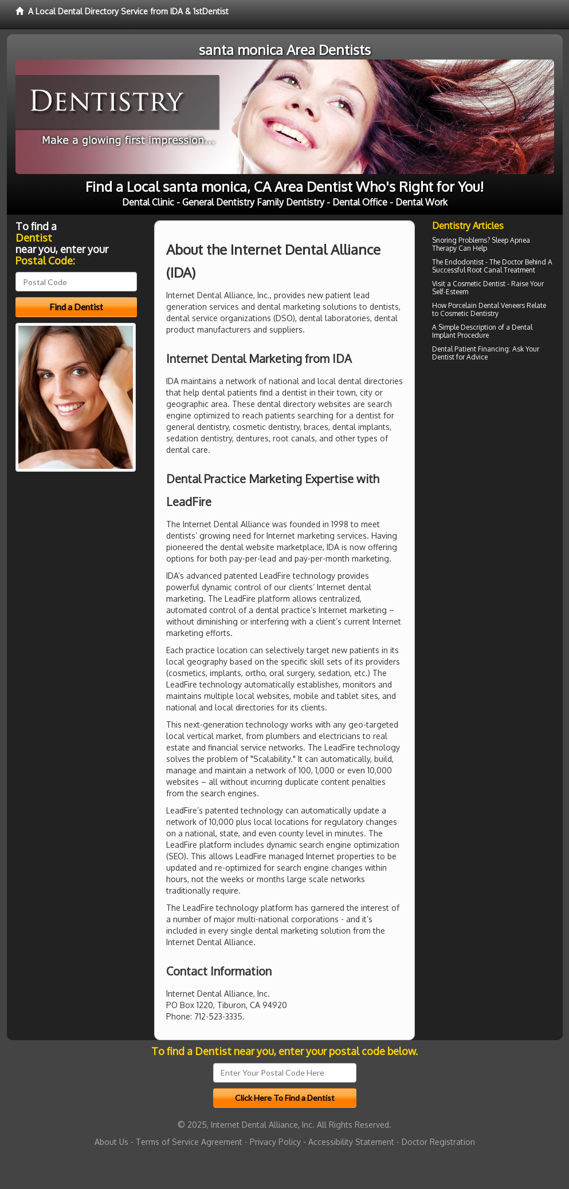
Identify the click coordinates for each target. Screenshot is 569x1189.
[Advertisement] (491, 464)
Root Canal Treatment (501, 270)
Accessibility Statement (351, 1142)
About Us (111, 1142)
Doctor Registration (438, 1142)
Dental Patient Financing (470, 349)
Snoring (444, 240)
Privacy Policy (275, 1142)
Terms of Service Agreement (189, 1142)
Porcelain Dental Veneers (486, 305)
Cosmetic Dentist (479, 283)
